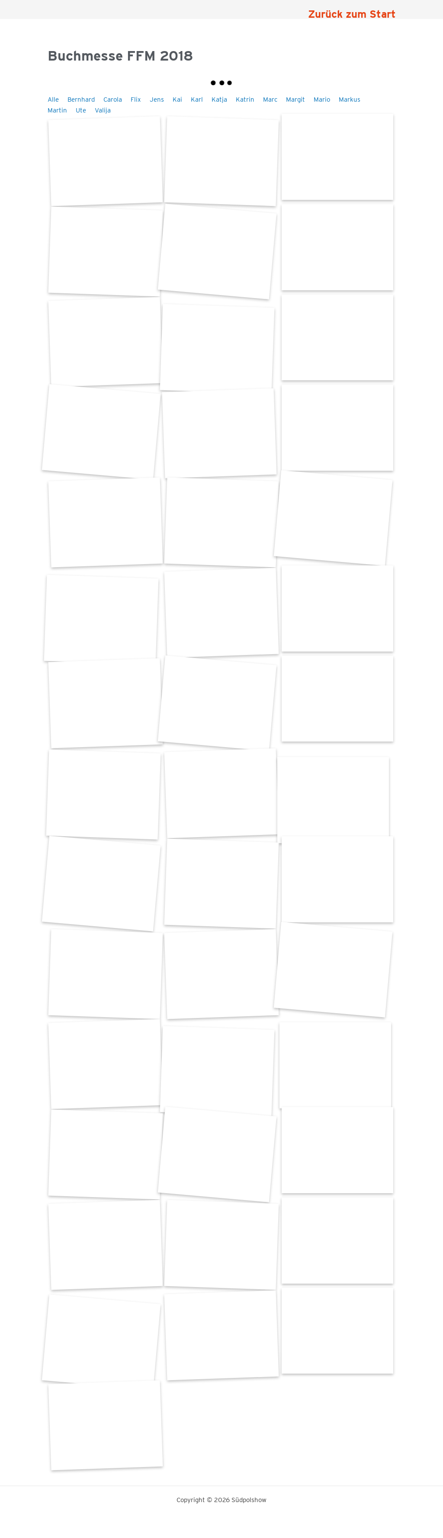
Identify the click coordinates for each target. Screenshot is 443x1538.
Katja (219, 99)
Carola (112, 99)
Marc (270, 99)
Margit (295, 99)
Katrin (245, 99)
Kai (177, 99)
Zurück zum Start (352, 14)
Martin (57, 110)
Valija (103, 110)
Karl (197, 99)
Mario (322, 99)
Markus (349, 99)
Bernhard (81, 99)
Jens (157, 99)
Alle (53, 99)
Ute (81, 110)
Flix (136, 99)
